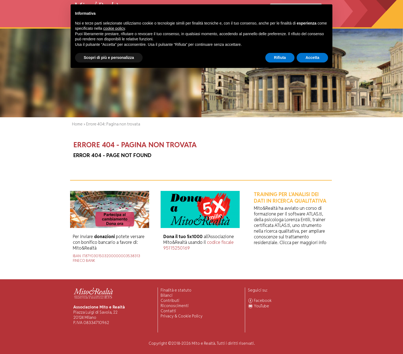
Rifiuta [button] (280, 339)
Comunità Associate (278, 24)
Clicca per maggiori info (302, 242)
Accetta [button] (312, 339)
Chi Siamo (94, 24)
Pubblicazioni (194, 24)
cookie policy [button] (114, 310)
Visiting (131, 24)
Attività (113, 24)
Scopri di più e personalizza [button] (109, 339)
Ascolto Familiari (240, 24)
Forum (215, 24)
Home (77, 24)
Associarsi (310, 24)
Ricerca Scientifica (160, 24)
